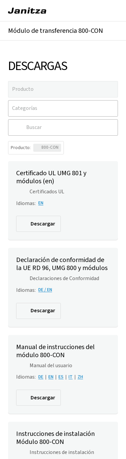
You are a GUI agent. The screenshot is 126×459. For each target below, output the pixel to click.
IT (71, 377)
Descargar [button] (37, 224)
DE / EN (45, 289)
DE (40, 377)
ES (61, 377)
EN (40, 203)
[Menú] (111, 10)
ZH (80, 377)
